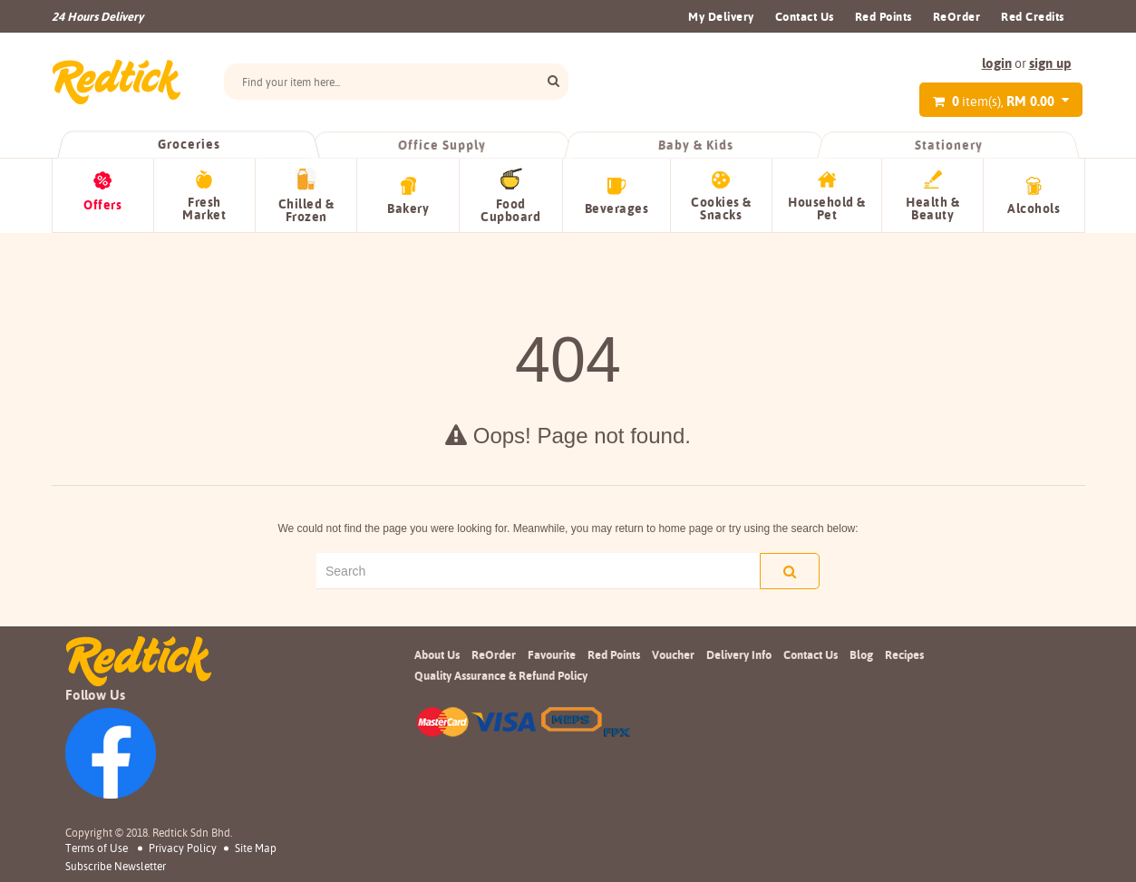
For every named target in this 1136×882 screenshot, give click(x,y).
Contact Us (804, 16)
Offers (102, 205)
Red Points (883, 16)
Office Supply (442, 145)
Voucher (673, 653)
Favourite (552, 653)
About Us (437, 653)
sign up (1050, 63)
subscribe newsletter (115, 866)
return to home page (664, 528)
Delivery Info (739, 653)
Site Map (256, 847)
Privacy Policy (183, 847)
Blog (861, 653)
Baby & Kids (694, 145)
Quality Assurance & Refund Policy (500, 675)
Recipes (904, 653)
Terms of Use (96, 847)
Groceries (188, 144)
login (997, 63)
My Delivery (721, 16)
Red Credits (1032, 16)
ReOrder (957, 16)
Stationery (948, 145)
